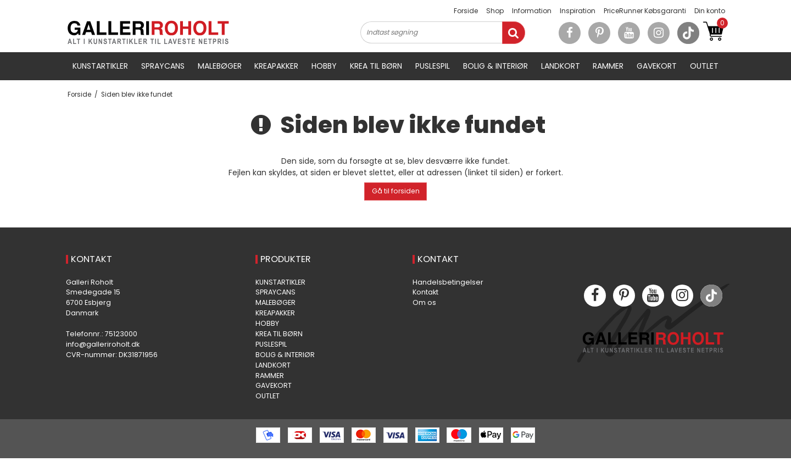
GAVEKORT (657, 65)
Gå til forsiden (396, 191)
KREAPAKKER (276, 65)
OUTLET (704, 65)
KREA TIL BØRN (376, 65)
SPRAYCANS (163, 65)
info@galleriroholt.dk (103, 344)
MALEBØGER (220, 65)
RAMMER (608, 65)
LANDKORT (560, 65)
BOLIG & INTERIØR (495, 65)
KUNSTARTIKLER (100, 65)
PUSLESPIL (432, 65)
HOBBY (324, 65)
